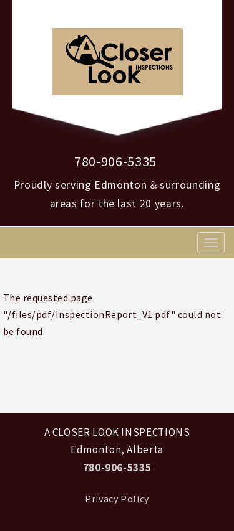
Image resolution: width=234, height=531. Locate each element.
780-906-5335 (115, 161)
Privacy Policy (117, 498)
